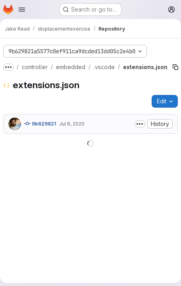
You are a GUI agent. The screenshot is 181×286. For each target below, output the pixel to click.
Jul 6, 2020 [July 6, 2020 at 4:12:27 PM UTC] (72, 124)
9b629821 (40, 123)
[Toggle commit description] (140, 124)
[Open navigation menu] (21, 9)
